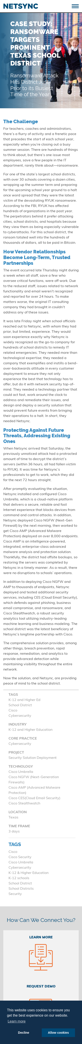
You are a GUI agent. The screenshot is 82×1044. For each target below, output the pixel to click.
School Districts (21, 889)
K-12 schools (19, 878)
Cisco (13, 852)
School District (20, 883)
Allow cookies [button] (58, 1032)
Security (15, 894)
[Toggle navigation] (77, 6)
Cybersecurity (20, 868)
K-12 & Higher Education (29, 873)
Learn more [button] (17, 1021)
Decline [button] (23, 1032)
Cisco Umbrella (21, 862)
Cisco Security (20, 857)
